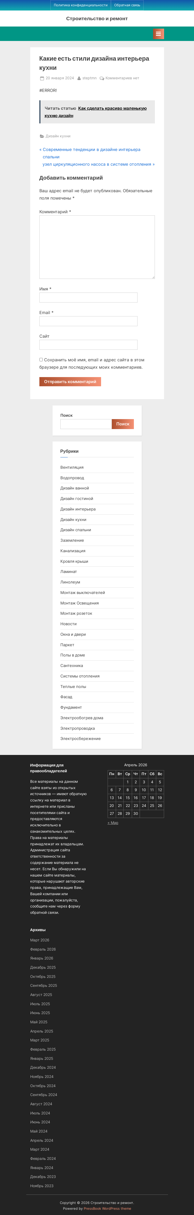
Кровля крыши (74, 561)
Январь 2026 (41, 958)
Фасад (66, 696)
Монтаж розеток (76, 613)
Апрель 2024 (41, 1140)
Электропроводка (77, 728)
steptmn (89, 77)
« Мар (113, 823)
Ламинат (68, 571)
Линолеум (70, 582)
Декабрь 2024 (43, 1067)
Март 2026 (39, 940)
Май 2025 (39, 1022)
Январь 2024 (41, 1168)
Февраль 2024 (43, 1158)
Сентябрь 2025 (43, 985)
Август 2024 (41, 1104)
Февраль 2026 (43, 949)
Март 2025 (39, 1040)
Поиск (66, 415)
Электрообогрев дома (81, 717)
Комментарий (55, 211)
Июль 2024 (40, 1113)
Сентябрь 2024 (43, 1095)
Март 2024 (39, 1149)
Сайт (44, 336)
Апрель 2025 (41, 1031)
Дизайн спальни (75, 529)
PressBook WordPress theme (107, 1209)
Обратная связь (127, 5)
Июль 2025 (40, 1004)
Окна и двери (73, 634)
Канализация (72, 550)
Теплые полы (73, 686)
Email (46, 312)
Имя (45, 288)
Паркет (67, 644)
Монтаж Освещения (79, 603)
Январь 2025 (41, 1058)
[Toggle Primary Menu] (158, 34)
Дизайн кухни (58, 136)
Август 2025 (41, 995)
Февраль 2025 (43, 1049)
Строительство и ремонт (97, 18)
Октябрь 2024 (43, 1086)
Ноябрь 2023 (42, 1186)
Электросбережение (80, 738)
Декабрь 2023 (43, 1177)
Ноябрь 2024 (42, 1077)
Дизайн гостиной (76, 498)
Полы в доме (72, 655)
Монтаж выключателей (82, 592)
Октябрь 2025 (43, 976)
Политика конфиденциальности (81, 5)
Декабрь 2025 (43, 967)
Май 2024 (39, 1131)
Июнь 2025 (40, 1013)
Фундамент (71, 707)
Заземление (72, 540)
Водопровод (72, 477)
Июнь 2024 (40, 1122)
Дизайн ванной (74, 488)
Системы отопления (79, 676)
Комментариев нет (122, 78)
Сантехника (71, 665)
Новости (68, 623)
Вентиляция (71, 467)
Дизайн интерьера (78, 509)
